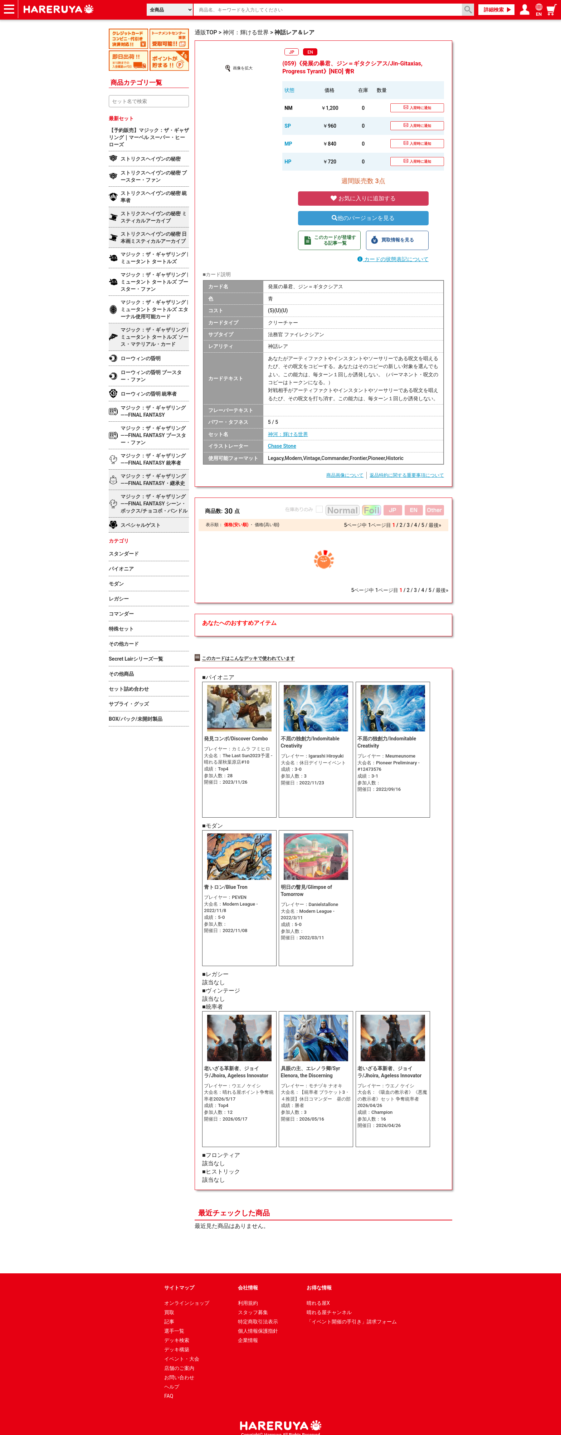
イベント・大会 (181, 1351)
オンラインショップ (186, 1295)
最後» (435, 525)
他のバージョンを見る (363, 218)
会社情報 (248, 1280)
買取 (169, 1305)
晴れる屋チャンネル (329, 1305)
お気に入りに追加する (363, 198)
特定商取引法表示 (258, 1314)
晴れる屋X (318, 1295)
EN (310, 52)
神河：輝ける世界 (288, 434)
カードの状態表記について (393, 259)
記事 (169, 1314)
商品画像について (345, 475)
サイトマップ (179, 1280)
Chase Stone (282, 446)
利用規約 (248, 1295)
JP (291, 52)
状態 (289, 90)
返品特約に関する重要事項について (407, 475)
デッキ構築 (176, 1342)
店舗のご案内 (179, 1360)
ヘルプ (171, 1379)
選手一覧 (174, 1323)
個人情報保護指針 (258, 1323)
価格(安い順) (236, 524)
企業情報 (248, 1333)
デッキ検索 (176, 1333)
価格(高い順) (267, 524)
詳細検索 (494, 10)
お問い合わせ (179, 1370)
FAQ (168, 1388)
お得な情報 (319, 1280)
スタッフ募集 (253, 1305)
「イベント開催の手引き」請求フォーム (352, 1314)
